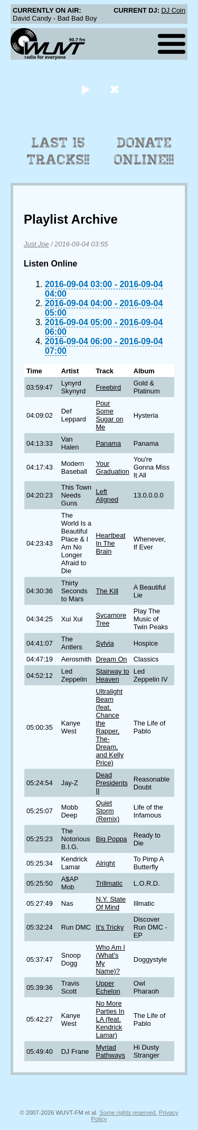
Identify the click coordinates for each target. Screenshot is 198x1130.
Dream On (111, 659)
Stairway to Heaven (112, 675)
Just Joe (36, 244)
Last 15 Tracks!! (58, 151)
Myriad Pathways (110, 1051)
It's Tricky (110, 927)
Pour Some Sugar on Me (109, 415)
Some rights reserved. (128, 1112)
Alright (105, 863)
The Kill (107, 591)
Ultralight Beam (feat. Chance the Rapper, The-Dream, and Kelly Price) (110, 727)
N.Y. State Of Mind (111, 903)
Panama (108, 443)
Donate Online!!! (144, 151)
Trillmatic (109, 883)
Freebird (108, 387)
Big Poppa (111, 839)
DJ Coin (173, 10)
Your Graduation (112, 467)
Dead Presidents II (111, 783)
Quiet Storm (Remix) (107, 811)
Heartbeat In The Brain (110, 543)
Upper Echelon (108, 987)
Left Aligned (107, 495)
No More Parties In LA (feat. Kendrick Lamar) (110, 1019)
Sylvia (105, 643)
